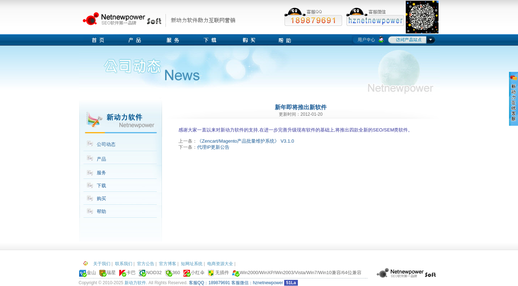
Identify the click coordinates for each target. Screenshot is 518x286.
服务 (101, 172)
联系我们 (123, 263)
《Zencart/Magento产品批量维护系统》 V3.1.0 (245, 141)
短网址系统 (192, 263)
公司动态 (106, 144)
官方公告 (145, 263)
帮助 (101, 211)
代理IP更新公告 (213, 147)
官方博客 (167, 263)
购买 (101, 198)
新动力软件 (135, 282)
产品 (101, 159)
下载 (101, 185)
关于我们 (101, 263)
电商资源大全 (220, 263)
